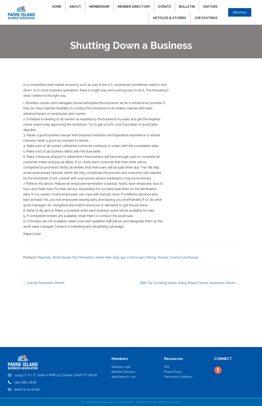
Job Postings (206, 18)
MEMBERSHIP (99, 7)
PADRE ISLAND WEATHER (131, 332)
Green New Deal (107, 257)
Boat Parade (62, 257)
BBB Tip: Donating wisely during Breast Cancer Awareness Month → (189, 283)
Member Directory (123, 371)
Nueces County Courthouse (178, 257)
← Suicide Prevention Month (43, 283)
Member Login (121, 366)
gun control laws (133, 257)
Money (151, 257)
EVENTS (164, 7)
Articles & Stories (169, 18)
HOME (56, 7)
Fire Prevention (83, 257)
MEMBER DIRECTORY (134, 7)
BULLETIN (187, 7)
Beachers (44, 257)
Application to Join (123, 376)
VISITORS (210, 7)
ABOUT (75, 7)
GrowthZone (173, 402)
